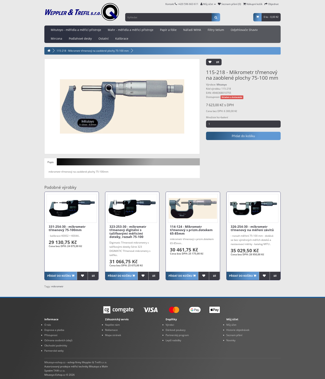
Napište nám (112, 325)
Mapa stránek (113, 335)
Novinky (230, 340)
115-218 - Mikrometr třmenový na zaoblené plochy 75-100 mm (93, 50)
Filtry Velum (216, 30)
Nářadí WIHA (192, 30)
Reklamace (111, 330)
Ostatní (103, 38)
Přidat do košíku (243, 136)
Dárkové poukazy (176, 330)
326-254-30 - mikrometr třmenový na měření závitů (252, 228)
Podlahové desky (80, 38)
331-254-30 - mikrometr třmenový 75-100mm (67, 228)
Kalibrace (121, 38)
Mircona (56, 38)
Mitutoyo (222, 84)
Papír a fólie (168, 30)
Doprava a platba (54, 330)
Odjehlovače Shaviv (244, 30)
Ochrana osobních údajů (58, 340)
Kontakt (171, 4)
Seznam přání (234, 335)
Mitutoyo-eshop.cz (54, 362)
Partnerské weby (54, 350)
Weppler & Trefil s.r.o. (94, 362)
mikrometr (57, 286)
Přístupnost (50, 335)
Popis (50, 162)
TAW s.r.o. (59, 370)
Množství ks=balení (217, 117)
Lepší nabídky (173, 340)
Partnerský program (177, 335)
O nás (47, 325)
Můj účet (231, 325)
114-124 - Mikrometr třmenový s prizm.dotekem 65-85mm (191, 229)
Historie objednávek (237, 330)
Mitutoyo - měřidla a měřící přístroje (76, 30)
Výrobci (170, 325)
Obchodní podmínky (55, 345)
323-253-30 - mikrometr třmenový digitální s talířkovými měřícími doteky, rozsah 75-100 (127, 231)
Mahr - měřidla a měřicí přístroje (130, 30)
